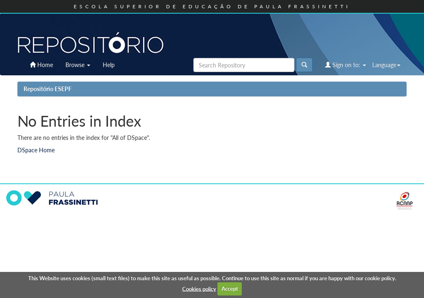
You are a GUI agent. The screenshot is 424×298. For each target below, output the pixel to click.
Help (109, 64)
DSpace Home (36, 150)
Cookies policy (199, 288)
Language (386, 64)
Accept (230, 288)
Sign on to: (345, 64)
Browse (77, 64)
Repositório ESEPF (48, 88)
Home (41, 64)
